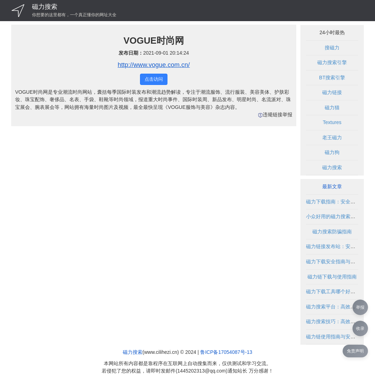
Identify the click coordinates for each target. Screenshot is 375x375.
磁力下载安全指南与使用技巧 (338, 261)
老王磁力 (332, 137)
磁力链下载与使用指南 (332, 276)
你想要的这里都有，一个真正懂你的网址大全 (74, 15)
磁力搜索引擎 (332, 62)
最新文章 (332, 186)
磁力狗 (332, 152)
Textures (332, 122)
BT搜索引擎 (332, 77)
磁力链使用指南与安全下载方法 (340, 336)
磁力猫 (332, 107)
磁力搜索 (44, 7)
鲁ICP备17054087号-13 (226, 352)
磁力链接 (332, 92)
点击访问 (154, 79)
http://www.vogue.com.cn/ (153, 64)
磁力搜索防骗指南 (332, 231)
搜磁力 (332, 47)
